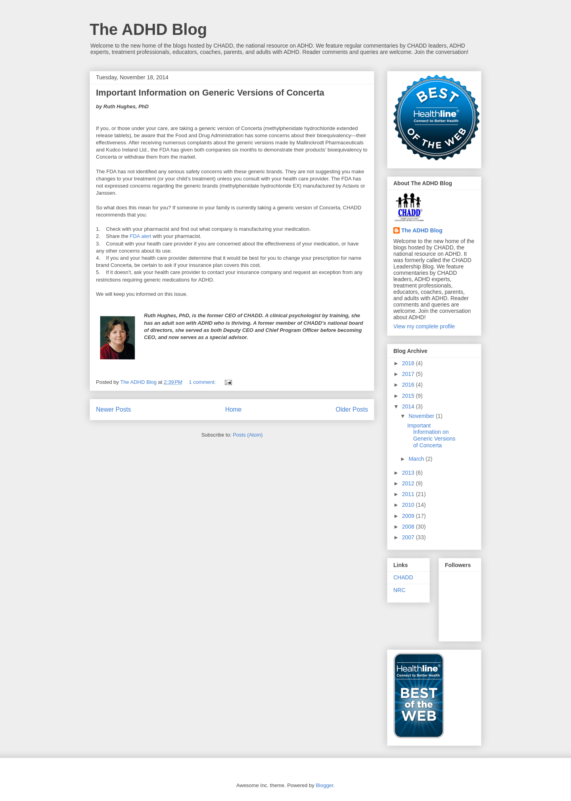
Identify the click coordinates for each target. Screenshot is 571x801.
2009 (409, 516)
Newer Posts (113, 409)
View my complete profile (424, 326)
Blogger (324, 785)
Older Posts (352, 409)
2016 (409, 384)
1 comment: (203, 382)
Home (233, 409)
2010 (409, 505)
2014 (409, 406)
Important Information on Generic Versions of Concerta (210, 93)
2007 (409, 537)
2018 (409, 363)
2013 (409, 472)
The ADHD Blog (148, 29)
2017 (409, 374)
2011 (409, 494)
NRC (399, 590)
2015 (409, 396)
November (421, 416)
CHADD (403, 577)
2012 (409, 483)
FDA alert (140, 236)
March (416, 459)
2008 (409, 526)
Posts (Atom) (248, 435)
